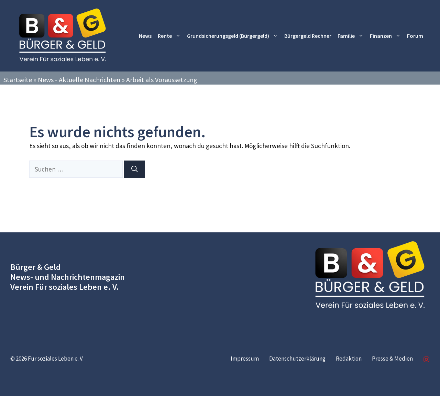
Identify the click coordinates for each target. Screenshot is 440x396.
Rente (171, 36)
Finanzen (387, 36)
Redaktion (349, 358)
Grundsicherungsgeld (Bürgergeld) (234, 36)
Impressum (245, 358)
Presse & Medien (392, 358)
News (145, 35)
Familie (352, 36)
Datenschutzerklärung (297, 358)
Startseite (17, 79)
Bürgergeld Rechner (307, 35)
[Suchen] (134, 169)
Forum (415, 35)
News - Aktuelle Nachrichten (79, 79)
